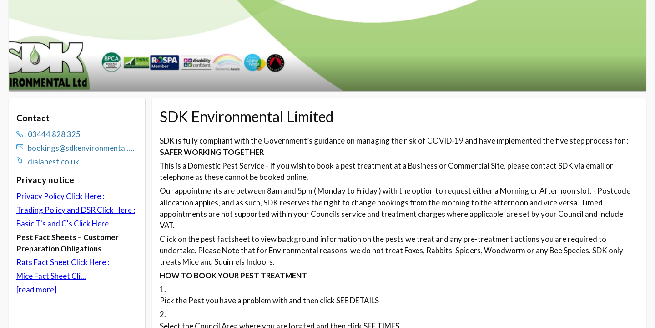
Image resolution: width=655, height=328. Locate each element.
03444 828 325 (54, 134)
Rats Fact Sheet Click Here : (62, 262)
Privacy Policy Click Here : (60, 196)
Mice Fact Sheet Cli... (51, 276)
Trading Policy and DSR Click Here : (75, 210)
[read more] (36, 289)
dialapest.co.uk (53, 161)
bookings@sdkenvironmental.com (83, 148)
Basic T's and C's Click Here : (64, 223)
